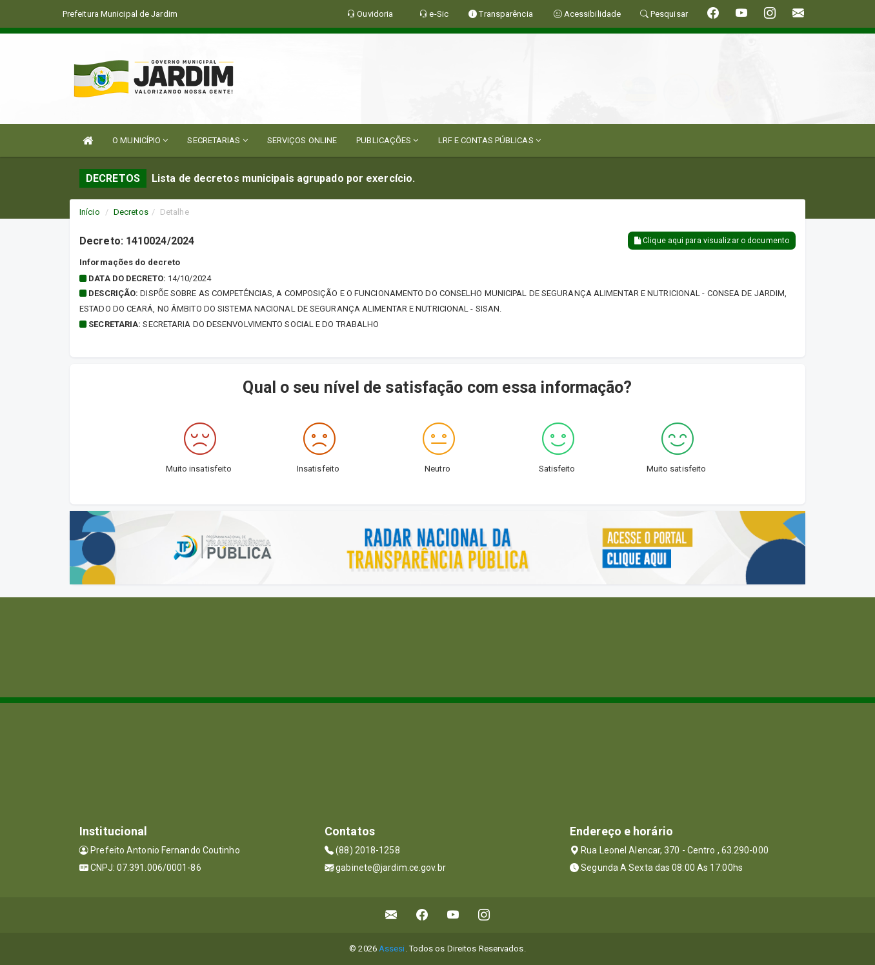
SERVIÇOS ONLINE (302, 140)
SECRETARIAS (217, 140)
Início (89, 212)
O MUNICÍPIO (140, 140)
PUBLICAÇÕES (387, 140)
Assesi (392, 948)
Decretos (131, 212)
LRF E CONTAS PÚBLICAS (489, 140)
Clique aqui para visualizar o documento (711, 240)
